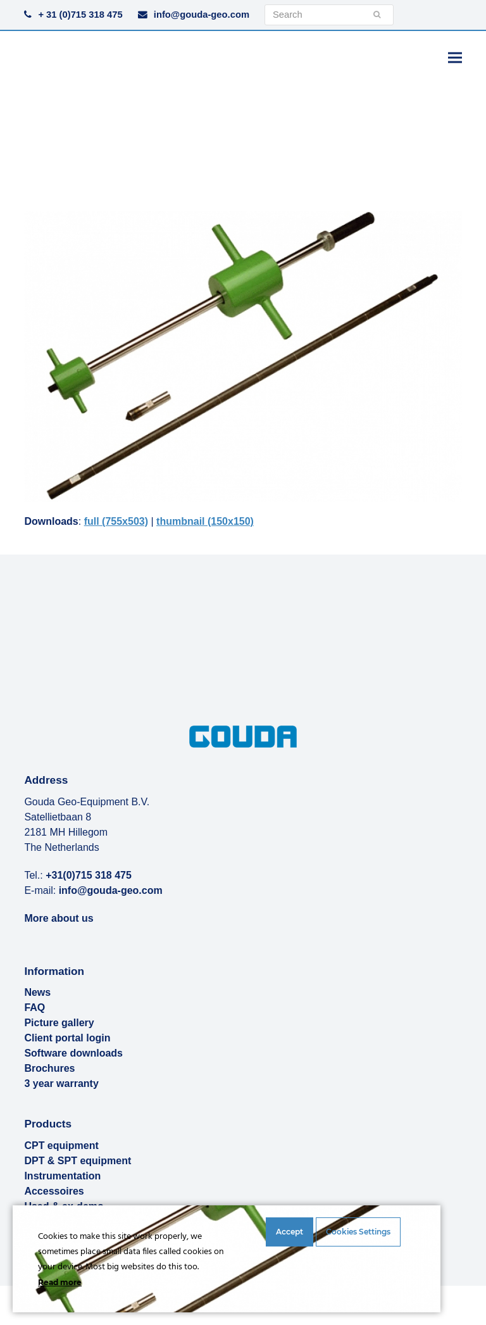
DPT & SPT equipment (77, 1160)
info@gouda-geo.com (201, 14)
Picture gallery (59, 1022)
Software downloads (73, 1053)
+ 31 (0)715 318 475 (80, 14)
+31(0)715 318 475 (89, 874)
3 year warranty (61, 1083)
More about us (58, 917)
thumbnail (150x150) (205, 521)
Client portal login (67, 1038)
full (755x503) (116, 521)
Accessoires (54, 1191)
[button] (455, 57)
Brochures (49, 1068)
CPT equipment (61, 1145)
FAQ (34, 1007)
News (37, 992)
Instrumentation (62, 1176)
